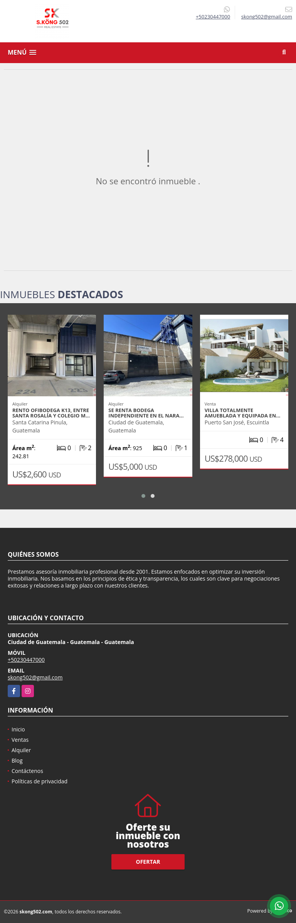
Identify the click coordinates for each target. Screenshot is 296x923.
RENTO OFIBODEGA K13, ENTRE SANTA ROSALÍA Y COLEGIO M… (51, 412)
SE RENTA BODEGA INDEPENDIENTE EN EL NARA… (145, 412)
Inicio (18, 729)
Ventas (20, 739)
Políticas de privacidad (39, 781)
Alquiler (21, 750)
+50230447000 (213, 16)
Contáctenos (27, 770)
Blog (17, 760)
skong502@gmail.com (35, 677)
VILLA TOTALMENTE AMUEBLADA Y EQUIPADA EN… (243, 412)
